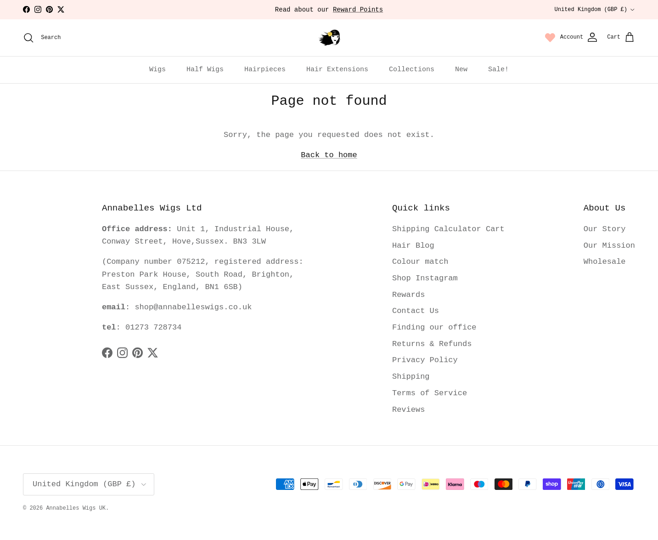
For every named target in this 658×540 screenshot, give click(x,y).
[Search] (42, 37)
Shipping (411, 376)
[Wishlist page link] (550, 38)
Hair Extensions (337, 70)
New (461, 70)
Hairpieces (265, 70)
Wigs (157, 70)
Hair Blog (413, 245)
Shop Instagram (425, 278)
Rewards (408, 294)
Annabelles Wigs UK (76, 508)
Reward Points (358, 10)
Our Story (605, 229)
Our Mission (609, 245)
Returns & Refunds (432, 344)
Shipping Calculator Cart (448, 229)
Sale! (498, 70)
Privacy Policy (425, 360)
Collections (411, 70)
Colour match (420, 261)
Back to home (329, 155)
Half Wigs (205, 70)
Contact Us (415, 311)
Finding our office (434, 327)
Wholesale (605, 261)
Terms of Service (429, 393)
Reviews (408, 409)
